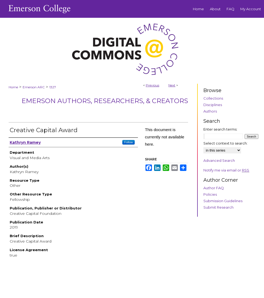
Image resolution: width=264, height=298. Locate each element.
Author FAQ (213, 188)
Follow (128, 142)
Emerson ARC (34, 87)
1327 (52, 87)
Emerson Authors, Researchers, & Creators (105, 101)
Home (13, 87)
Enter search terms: (220, 129)
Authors (210, 111)
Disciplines (212, 105)
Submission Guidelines (222, 201)
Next (171, 85)
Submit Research (218, 207)
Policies (210, 194)
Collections (213, 98)
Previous (152, 85)
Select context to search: (225, 143)
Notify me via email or (226, 170)
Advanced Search (219, 160)
